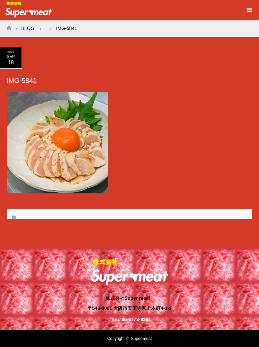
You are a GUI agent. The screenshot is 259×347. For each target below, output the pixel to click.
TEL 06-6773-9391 (131, 319)
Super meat (141, 338)
